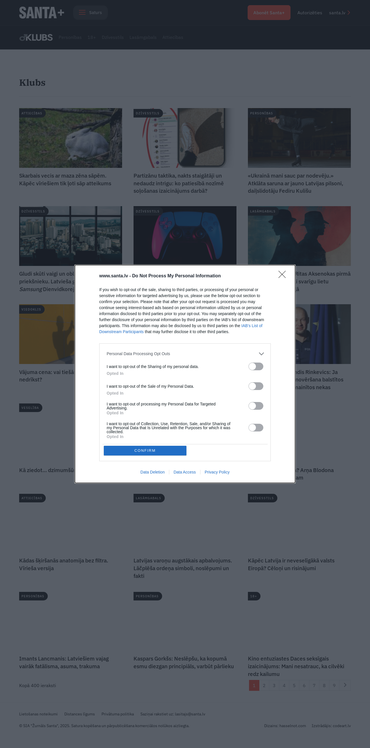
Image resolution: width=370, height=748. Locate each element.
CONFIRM (145, 450)
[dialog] (185, 374)
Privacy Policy (217, 472)
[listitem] (185, 353)
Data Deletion (152, 472)
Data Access (185, 472)
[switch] (255, 366)
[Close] (284, 275)
